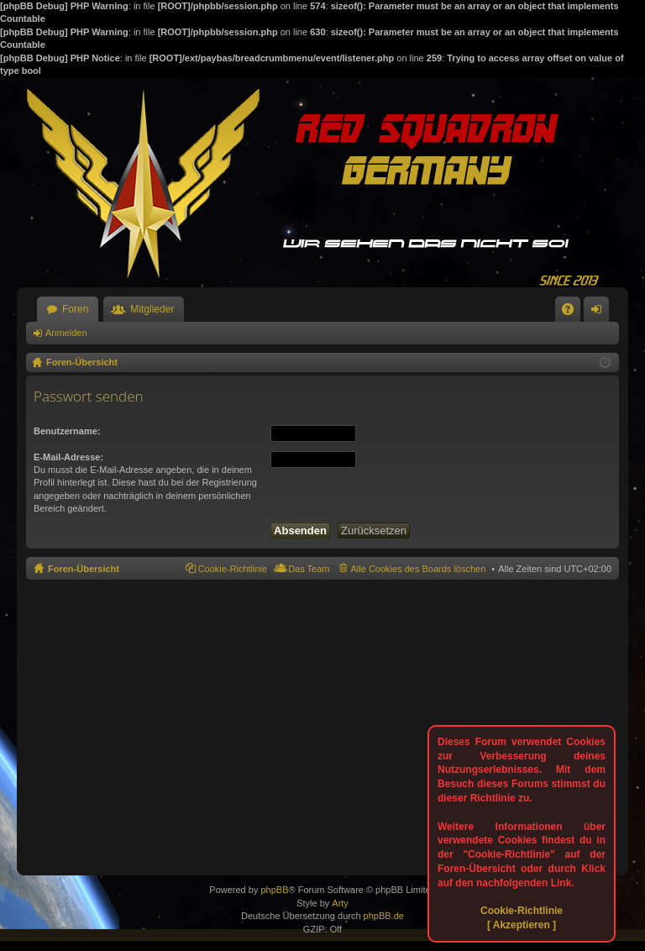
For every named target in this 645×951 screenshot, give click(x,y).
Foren (75, 309)
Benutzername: (67, 431)
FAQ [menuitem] (573, 312)
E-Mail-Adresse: (68, 457)
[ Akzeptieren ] (521, 925)
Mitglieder (152, 309)
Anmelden (66, 333)
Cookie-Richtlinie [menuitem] (233, 569)
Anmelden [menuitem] (600, 312)
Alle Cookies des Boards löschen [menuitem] (418, 569)
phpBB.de (384, 916)
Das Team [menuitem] (308, 569)
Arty (340, 903)
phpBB (274, 890)
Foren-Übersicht (83, 569)
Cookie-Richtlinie (521, 911)
